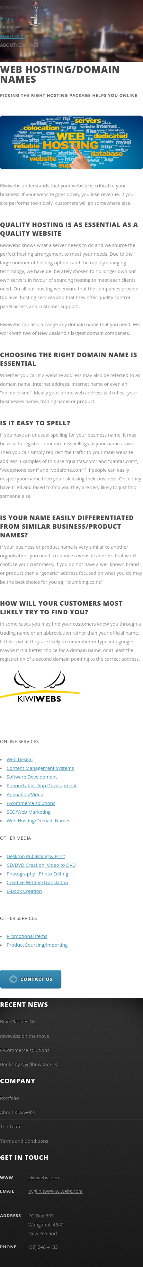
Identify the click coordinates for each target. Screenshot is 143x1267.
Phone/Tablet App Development (42, 785)
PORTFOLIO (12, 36)
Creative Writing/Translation (37, 882)
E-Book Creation (24, 891)
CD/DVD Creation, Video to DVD (41, 865)
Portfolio (9, 1098)
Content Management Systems (40, 768)
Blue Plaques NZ (18, 1021)
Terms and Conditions (24, 1141)
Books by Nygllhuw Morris (28, 1064)
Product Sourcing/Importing (37, 944)
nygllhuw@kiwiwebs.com (55, 1191)
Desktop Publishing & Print (36, 856)
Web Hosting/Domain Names (38, 820)
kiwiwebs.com (43, 1177)
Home (6, 18)
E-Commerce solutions (24, 1050)
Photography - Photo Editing (37, 873)
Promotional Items (27, 936)
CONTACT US (36, 979)
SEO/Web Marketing (29, 811)
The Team (11, 1126)
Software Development (32, 776)
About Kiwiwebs (17, 1112)
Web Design (20, 759)
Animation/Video (25, 794)
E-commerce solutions (31, 803)
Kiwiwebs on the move (24, 1036)
